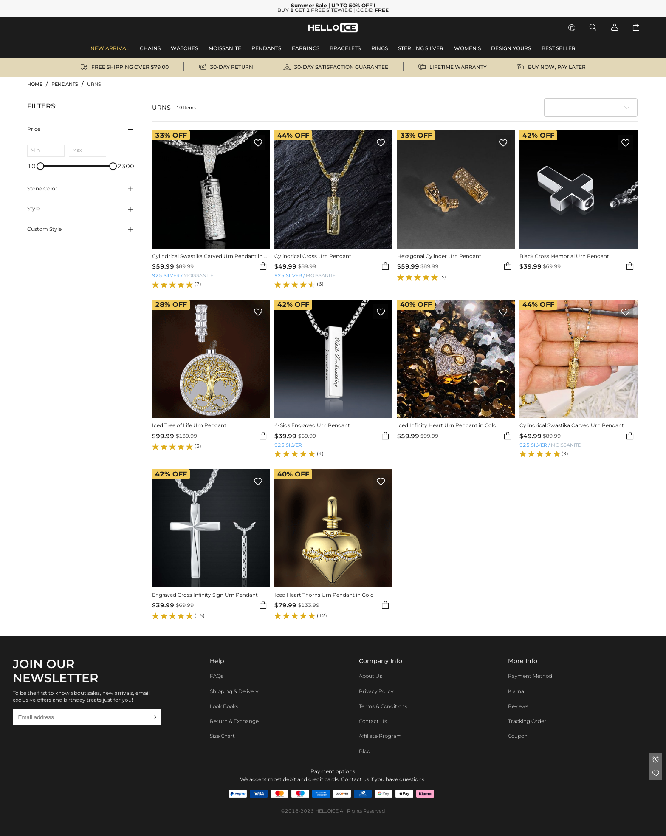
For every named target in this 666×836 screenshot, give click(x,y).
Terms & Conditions (383, 706)
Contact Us (373, 721)
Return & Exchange (234, 721)
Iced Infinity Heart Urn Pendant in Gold (447, 425)
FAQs (216, 676)
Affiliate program (380, 736)
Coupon (518, 736)
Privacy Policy (376, 691)
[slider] (40, 166)
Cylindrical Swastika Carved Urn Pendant (571, 425)
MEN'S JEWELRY (53, 27)
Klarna (516, 691)
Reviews (518, 706)
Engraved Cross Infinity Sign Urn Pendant (205, 595)
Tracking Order (527, 721)
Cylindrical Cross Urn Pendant (312, 256)
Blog (364, 751)
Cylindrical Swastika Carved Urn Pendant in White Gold (211, 256)
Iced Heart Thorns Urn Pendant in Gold (324, 595)
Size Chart (222, 736)
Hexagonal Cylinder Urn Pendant (439, 256)
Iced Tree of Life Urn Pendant (189, 425)
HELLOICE (327, 811)
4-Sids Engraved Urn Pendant (312, 425)
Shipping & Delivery (234, 691)
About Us (370, 676)
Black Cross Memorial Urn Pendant (564, 256)
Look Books (224, 706)
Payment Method (530, 676)
